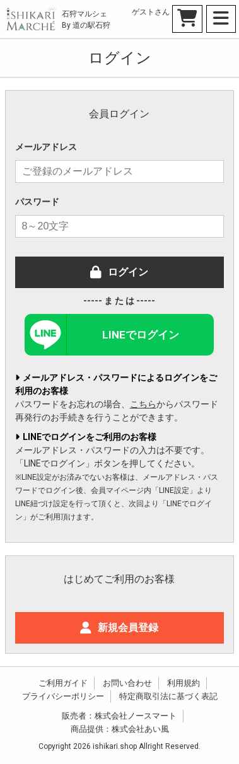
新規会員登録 (119, 628)
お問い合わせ (127, 683)
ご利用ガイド (63, 683)
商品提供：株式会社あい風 (120, 729)
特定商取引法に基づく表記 (168, 696)
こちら (143, 404)
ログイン (119, 272)
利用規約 (183, 683)
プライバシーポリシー (63, 696)
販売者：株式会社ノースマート (119, 716)
